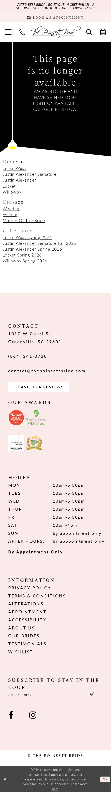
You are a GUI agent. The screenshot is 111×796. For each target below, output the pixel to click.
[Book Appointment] (55, 18)
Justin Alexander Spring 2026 (32, 251)
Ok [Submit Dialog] (105, 782)
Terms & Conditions (37, 599)
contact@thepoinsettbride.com (47, 372)
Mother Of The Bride (24, 222)
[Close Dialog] (5, 783)
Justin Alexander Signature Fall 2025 (39, 245)
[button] (8, 33)
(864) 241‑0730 (27, 358)
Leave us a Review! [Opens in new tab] (42, 389)
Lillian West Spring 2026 (27, 239)
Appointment (27, 614)
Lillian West (14, 170)
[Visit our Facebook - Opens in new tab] (11, 719)
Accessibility (27, 623)
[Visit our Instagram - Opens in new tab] (33, 719)
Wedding (12, 210)
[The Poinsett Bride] (55, 33)
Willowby (12, 193)
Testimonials (27, 647)
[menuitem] (8, 33)
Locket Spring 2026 (22, 257)
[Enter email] (55, 698)
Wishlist (20, 655)
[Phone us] (22, 33)
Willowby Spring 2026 (25, 262)
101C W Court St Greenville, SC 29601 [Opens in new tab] (35, 339)
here (55, 792)
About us (21, 631)
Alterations (26, 606)
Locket (9, 188)
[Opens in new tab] (16, 420)
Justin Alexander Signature (30, 176)
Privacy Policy (29, 591)
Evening (11, 216)
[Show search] (89, 33)
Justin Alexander (19, 182)
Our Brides (24, 638)
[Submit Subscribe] (99, 698)
